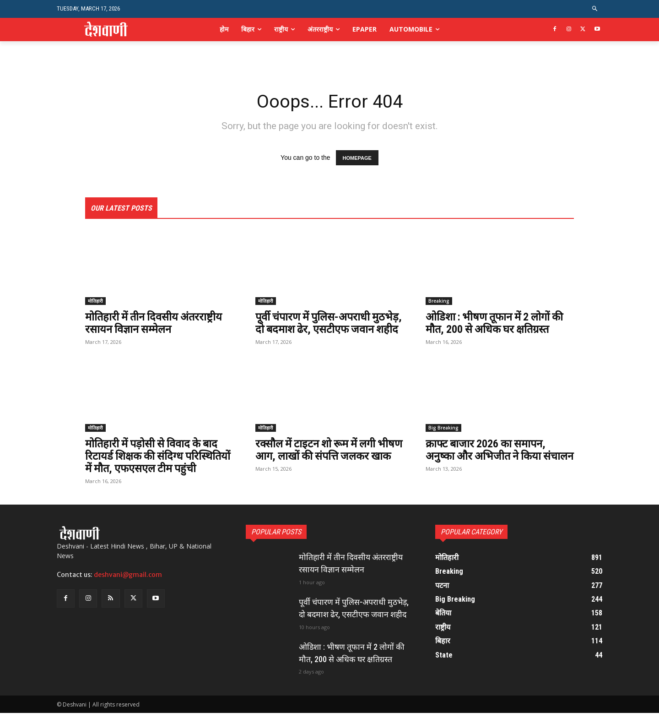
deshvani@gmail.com (128, 586)
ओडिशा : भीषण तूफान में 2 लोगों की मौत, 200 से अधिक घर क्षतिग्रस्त (497, 323)
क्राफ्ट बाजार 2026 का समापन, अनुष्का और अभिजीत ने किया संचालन (487, 467)
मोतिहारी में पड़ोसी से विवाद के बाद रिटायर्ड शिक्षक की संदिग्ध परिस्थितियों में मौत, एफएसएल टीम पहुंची (159, 467)
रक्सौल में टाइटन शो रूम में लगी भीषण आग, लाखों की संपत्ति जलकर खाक (327, 467)
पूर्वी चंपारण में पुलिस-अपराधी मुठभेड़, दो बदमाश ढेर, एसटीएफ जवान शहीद (319, 329)
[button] (595, 9)
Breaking (438, 301)
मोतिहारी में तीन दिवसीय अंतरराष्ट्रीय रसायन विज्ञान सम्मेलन (155, 323)
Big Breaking (443, 439)
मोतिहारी (95, 301)
